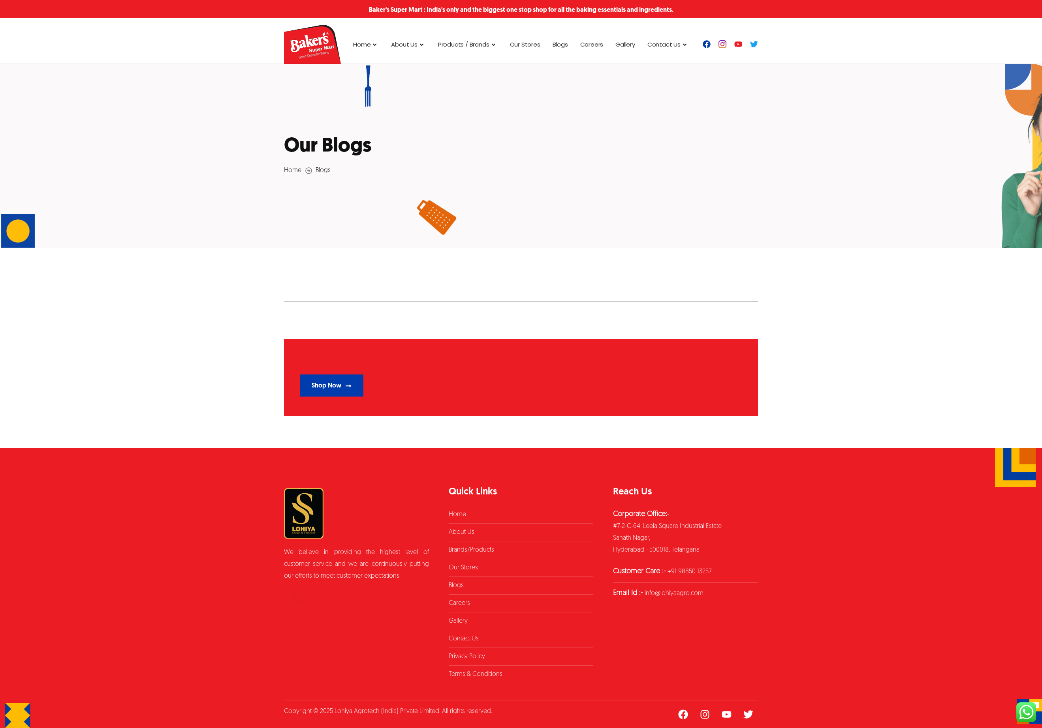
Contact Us (668, 44)
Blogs (560, 44)
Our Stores (525, 44)
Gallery (625, 44)
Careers (592, 44)
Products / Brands (468, 44)
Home (366, 44)
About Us (408, 44)
